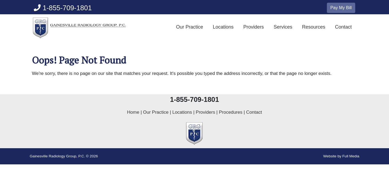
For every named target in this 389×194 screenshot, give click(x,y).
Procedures (230, 112)
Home (133, 112)
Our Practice (189, 27)
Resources (313, 27)
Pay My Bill (341, 7)
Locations (223, 27)
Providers (253, 27)
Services (283, 27)
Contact (343, 27)
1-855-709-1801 (63, 8)
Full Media (350, 156)
